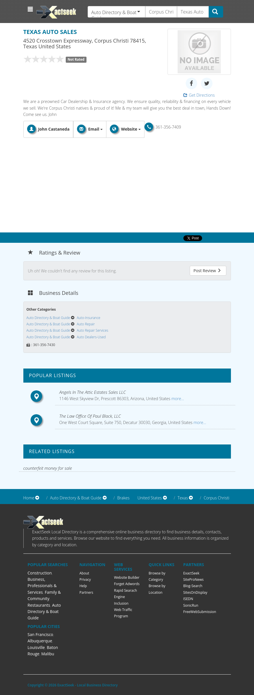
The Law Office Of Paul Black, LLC (90, 416)
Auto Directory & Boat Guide (44, 611)
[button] (31, 9)
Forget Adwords (127, 583)
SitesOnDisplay (195, 592)
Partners (86, 592)
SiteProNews (193, 579)
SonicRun (190, 605)
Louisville (36, 647)
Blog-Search (192, 585)
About (84, 573)
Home (28, 498)
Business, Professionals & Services (42, 585)
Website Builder (127, 577)
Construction (40, 573)
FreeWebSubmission (199, 611)
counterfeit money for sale (47, 468)
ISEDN (188, 598)
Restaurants (39, 605)
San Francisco (40, 634)
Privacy (85, 579)
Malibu (47, 653)
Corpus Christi (216, 498)
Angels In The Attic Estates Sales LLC (92, 392)
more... (177, 398)
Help (83, 585)
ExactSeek (191, 573)
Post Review (207, 270)
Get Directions (199, 95)
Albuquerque (40, 641)
